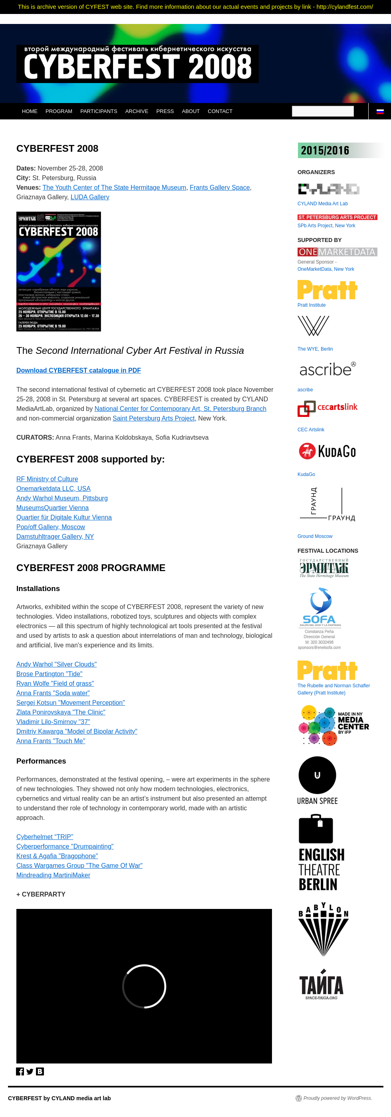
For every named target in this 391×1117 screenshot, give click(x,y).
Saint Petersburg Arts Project (154, 418)
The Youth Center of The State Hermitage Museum (115, 187)
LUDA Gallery (90, 197)
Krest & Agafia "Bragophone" (57, 856)
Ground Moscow (315, 536)
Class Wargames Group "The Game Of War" (79, 865)
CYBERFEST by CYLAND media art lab (59, 1098)
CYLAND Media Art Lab (323, 203)
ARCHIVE (137, 111)
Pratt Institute (312, 305)
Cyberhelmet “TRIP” (44, 836)
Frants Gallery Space (220, 187)
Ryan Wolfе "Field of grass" (55, 683)
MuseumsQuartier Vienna (52, 507)
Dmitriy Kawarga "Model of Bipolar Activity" (76, 731)
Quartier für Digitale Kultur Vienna (64, 517)
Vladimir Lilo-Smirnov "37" (53, 721)
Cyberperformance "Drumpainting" (64, 846)
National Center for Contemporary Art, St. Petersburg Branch (180, 408)
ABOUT (191, 111)
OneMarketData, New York (326, 269)
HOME (30, 111)
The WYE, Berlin (315, 349)
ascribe (305, 390)
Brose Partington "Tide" (49, 674)
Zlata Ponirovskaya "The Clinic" (60, 712)
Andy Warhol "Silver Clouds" (56, 664)
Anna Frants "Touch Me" (50, 741)
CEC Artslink (311, 430)
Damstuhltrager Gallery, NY (55, 536)
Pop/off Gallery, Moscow (50, 527)
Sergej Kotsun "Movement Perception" (70, 702)
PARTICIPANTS (98, 111)
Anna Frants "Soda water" (53, 693)
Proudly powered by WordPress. (338, 1098)
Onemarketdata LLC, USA (53, 488)
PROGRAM (59, 111)
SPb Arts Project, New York (326, 225)
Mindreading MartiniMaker (53, 875)
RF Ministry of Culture (47, 479)
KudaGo (306, 474)
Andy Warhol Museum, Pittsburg (62, 498)
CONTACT (220, 111)
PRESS (165, 111)
